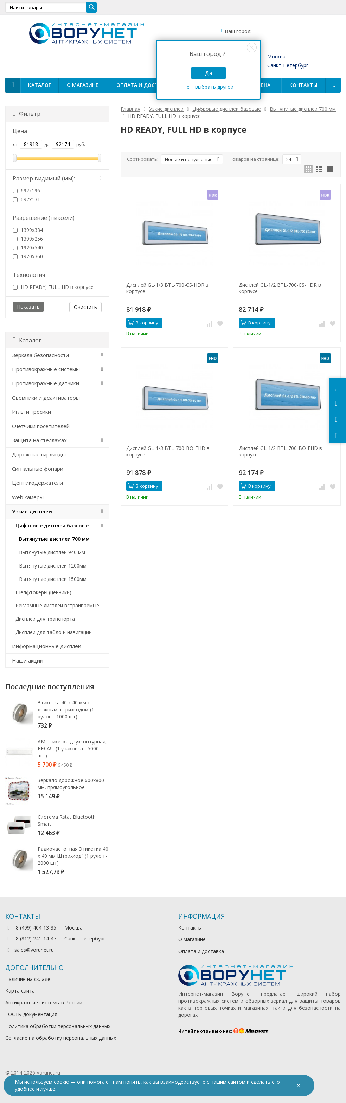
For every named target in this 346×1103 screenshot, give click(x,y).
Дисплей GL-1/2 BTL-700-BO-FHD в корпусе (280, 451)
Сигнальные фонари (37, 468)
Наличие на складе (27, 979)
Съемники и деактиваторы (46, 397)
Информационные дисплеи (46, 645)
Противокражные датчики (45, 383)
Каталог (39, 85)
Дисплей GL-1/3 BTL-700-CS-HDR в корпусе (167, 288)
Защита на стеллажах (39, 440)
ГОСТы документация (31, 1014)
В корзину (143, 322)
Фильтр (26, 114)
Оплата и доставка (143, 85)
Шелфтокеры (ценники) (43, 592)
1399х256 (28, 238)
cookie (61, 1081)
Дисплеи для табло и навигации (53, 632)
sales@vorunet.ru (29, 949)
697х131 (26, 199)
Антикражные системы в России (43, 1002)
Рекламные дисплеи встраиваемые (57, 605)
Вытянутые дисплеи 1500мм (52, 579)
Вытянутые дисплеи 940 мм (52, 552)
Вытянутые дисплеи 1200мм (52, 565)
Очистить (85, 307)
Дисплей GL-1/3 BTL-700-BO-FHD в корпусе (168, 451)
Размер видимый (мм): (57, 178)
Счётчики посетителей (41, 426)
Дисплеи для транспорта (45, 618)
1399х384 (28, 230)
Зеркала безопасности (40, 355)
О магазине (82, 85)
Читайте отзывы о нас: (223, 1031)
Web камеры (28, 497)
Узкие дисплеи (32, 511)
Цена (57, 130)
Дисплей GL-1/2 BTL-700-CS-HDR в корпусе (280, 288)
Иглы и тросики (31, 411)
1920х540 (28, 247)
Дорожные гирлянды (39, 454)
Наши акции (27, 660)
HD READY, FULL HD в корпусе (53, 287)
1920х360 (28, 256)
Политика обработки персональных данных (57, 1026)
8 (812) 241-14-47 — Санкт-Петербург (55, 938)
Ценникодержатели (37, 482)
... (333, 85)
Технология (57, 274)
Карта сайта (20, 990)
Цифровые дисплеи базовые (52, 525)
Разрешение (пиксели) (57, 217)
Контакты (303, 85)
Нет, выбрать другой (208, 86)
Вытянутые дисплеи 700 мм (54, 538)
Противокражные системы (46, 369)
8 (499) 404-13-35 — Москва (44, 927)
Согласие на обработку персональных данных (60, 1037)
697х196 (26, 190)
